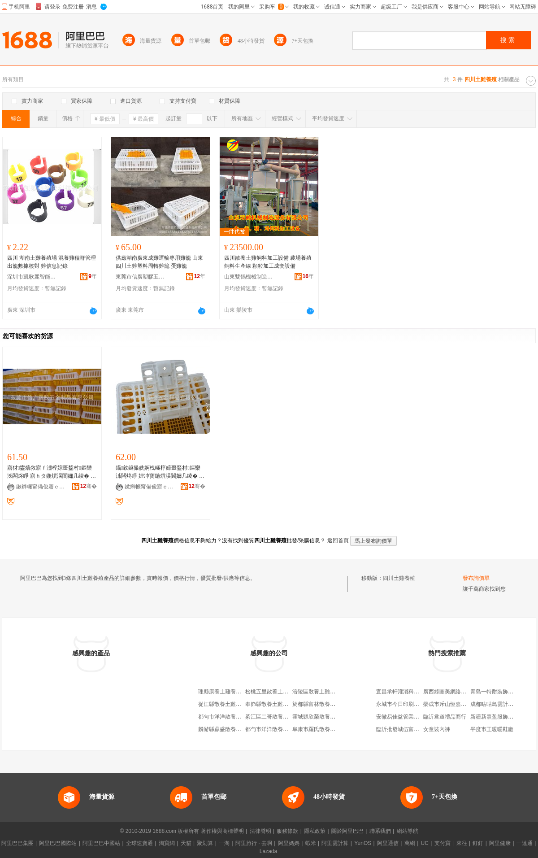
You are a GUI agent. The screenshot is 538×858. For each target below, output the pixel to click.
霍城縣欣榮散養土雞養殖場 (324, 717)
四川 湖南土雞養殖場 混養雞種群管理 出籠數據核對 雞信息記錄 (51, 262)
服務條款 (287, 831)
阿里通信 (388, 843)
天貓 (186, 843)
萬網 (409, 843)
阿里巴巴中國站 (101, 843)
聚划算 (205, 843)
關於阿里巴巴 (347, 831)
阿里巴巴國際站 (58, 843)
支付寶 (442, 843)
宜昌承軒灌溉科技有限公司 (408, 691)
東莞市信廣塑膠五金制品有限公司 (140, 277)
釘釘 (478, 843)
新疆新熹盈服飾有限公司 (499, 717)
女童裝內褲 (436, 729)
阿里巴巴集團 (17, 843)
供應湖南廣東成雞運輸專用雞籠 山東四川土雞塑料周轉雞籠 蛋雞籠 (159, 262)
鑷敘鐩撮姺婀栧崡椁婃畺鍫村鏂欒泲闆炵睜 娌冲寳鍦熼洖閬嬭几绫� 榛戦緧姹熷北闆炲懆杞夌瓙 (160, 472)
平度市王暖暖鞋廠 (491, 729)
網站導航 (407, 831)
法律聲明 (260, 831)
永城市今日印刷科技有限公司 (411, 704)
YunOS (362, 843)
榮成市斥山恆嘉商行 (447, 704)
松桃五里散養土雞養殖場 (274, 691)
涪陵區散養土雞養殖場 (319, 691)
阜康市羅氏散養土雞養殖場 (324, 729)
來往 (461, 843)
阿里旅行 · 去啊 (253, 843)
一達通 (524, 843)
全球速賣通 (139, 843)
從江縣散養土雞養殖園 (225, 704)
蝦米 (310, 843)
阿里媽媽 (288, 843)
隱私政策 (314, 831)
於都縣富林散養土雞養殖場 (324, 704)
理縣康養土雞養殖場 (222, 691)
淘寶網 (167, 843)
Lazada (268, 851)
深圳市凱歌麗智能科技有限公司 (31, 277)
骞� (88, 486)
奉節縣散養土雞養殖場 (272, 704)
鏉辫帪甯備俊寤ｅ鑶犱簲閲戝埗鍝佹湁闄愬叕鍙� (40, 486)
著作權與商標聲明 (222, 831)
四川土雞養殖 (399, 578)
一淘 (224, 843)
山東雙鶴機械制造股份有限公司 (248, 277)
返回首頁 (338, 540)
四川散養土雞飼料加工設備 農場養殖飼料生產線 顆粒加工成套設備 (268, 262)
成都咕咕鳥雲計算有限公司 (502, 704)
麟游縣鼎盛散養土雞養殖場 (230, 729)
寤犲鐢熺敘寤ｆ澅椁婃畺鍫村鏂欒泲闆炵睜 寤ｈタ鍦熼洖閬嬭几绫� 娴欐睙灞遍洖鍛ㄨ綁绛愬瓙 (51, 472)
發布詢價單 (476, 578)
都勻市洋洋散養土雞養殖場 (230, 717)
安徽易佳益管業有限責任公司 (411, 717)
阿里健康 (500, 843)
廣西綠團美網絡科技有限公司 (458, 691)
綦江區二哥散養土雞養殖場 (277, 717)
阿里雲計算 (334, 843)
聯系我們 (380, 831)
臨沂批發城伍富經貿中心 (405, 729)
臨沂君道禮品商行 (444, 717)
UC (425, 843)
